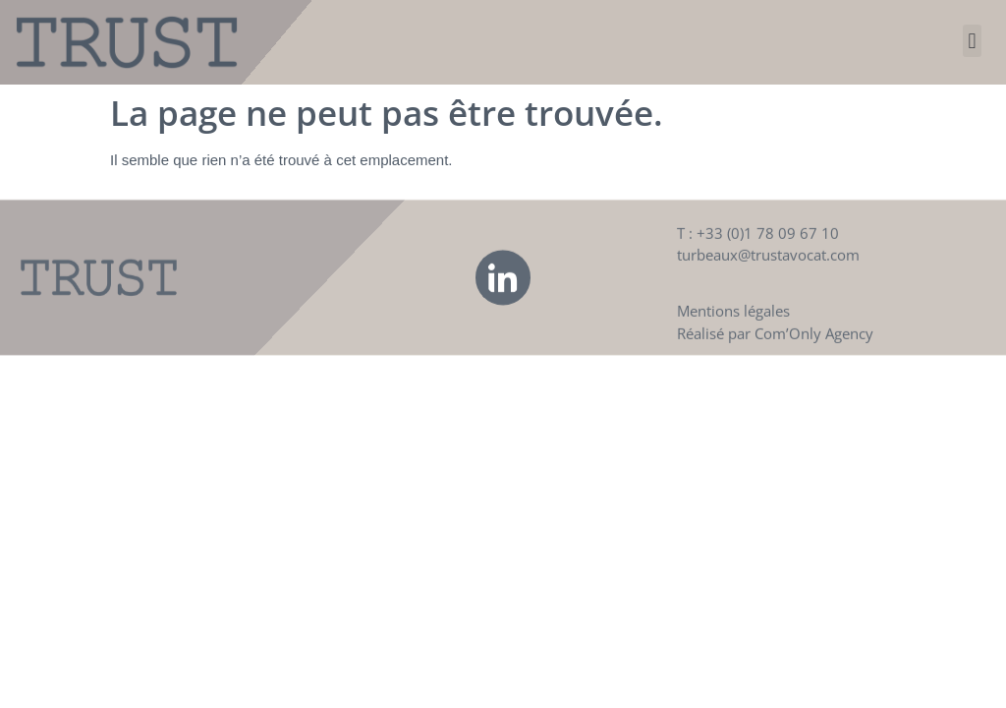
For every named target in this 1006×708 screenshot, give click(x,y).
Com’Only (787, 347)
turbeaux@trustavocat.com (768, 269)
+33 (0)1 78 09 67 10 (768, 247)
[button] (972, 41)
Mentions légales (733, 324)
